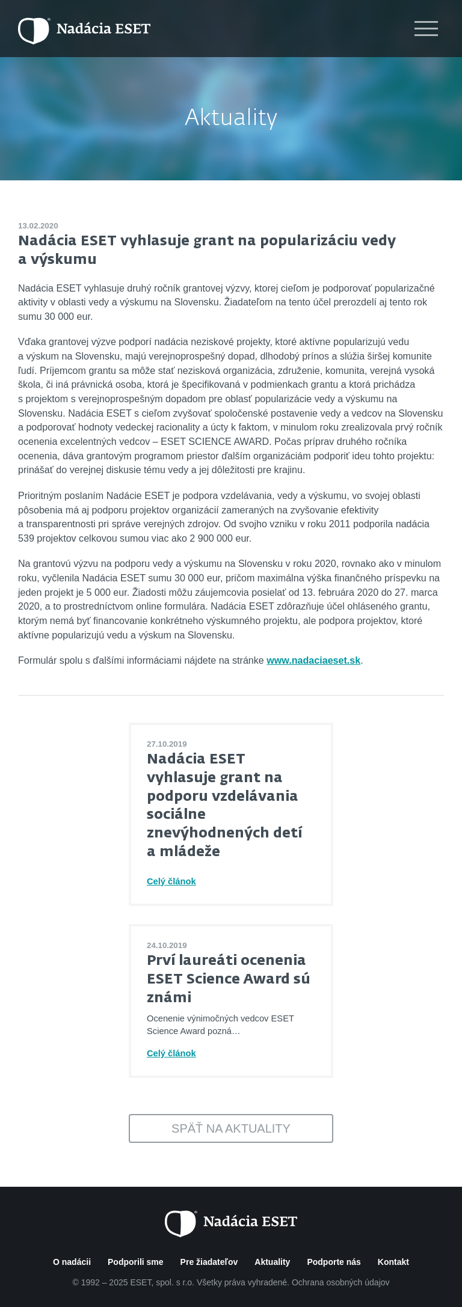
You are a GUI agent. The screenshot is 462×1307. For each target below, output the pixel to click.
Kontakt (393, 1262)
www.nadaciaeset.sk (313, 660)
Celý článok (171, 881)
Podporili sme (136, 1262)
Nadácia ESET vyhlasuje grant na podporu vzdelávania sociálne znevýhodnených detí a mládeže (224, 806)
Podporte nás (333, 1262)
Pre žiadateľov (209, 1262)
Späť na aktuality (231, 1128)
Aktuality (231, 119)
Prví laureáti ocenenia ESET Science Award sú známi (228, 979)
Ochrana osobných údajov (341, 1282)
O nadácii (72, 1262)
